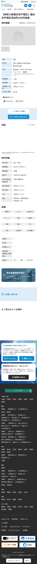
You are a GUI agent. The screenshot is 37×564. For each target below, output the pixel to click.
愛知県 (3, 455)
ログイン (33, 1)
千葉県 (3, 423)
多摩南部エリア (20, 431)
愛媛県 (14, 499)
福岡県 (3, 506)
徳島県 (3, 499)
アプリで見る (31, 125)
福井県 (20, 449)
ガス (30, 224)
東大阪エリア (21, 473)
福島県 (3, 402)
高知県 (20, 499)
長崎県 (14, 506)
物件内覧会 (15, 519)
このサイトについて (15, 526)
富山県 (9, 449)
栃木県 (3, 412)
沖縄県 (10, 509)
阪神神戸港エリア (22, 479)
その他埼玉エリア (16, 420)
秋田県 (25, 399)
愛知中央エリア (22, 455)
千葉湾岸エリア (12, 423)
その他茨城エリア (23, 409)
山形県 (31, 399)
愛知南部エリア (5, 457)
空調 (7, 224)
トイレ (18, 212)
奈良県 (3, 485)
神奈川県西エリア (6, 442)
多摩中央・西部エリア (7, 434)
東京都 (3, 431)
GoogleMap (17, 66)
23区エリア (11, 431)
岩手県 (14, 399)
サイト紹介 (4, 526)
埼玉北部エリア (12, 415)
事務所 (7, 212)
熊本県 (20, 506)
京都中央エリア (12, 471)
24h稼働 (30, 230)
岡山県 (14, 492)
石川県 (14, 449)
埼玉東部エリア (26, 417)
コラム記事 (4, 522)
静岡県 (9, 452)
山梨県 (25, 449)
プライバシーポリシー (14, 530)
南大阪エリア (5, 476)
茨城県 (3, 409)
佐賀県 (9, 506)
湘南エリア (16, 442)
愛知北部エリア (12, 455)
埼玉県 (3, 415)
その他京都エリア (23, 471)
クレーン (7, 218)
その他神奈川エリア (25, 442)
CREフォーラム (5, 519)
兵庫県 (3, 479)
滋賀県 (3, 468)
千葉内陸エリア (15, 425)
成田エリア (25, 425)
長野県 (31, 449)
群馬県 (9, 412)
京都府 (3, 471)
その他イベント (24, 519)
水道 (7, 230)
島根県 (9, 492)
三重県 (3, 460)
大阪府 (3, 473)
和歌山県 (9, 485)
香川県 (9, 499)
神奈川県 (3, 437)
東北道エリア (21, 415)
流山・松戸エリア (23, 423)
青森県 (9, 399)
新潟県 (3, 449)
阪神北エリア (11, 479)
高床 (18, 218)
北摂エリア (13, 476)
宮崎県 (31, 506)
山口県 (25, 492)
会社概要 (25, 530)
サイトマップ (26, 526)
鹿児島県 (3, 509)
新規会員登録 (24, 1)
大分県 (25, 506)
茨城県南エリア (12, 409)
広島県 (20, 492)
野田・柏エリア (5, 425)
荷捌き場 (30, 212)
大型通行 (18, 230)
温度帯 (30, 218)
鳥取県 (3, 492)
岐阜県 (3, 452)
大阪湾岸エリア (12, 473)
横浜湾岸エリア (12, 437)
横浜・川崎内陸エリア (7, 439)
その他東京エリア (20, 434)
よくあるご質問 (18, 390)
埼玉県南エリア (5, 420)
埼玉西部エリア (5, 417)
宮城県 (20, 399)
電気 (18, 224)
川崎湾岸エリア (22, 437)
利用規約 (3, 530)
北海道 (3, 399)
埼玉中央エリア (15, 417)
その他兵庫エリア (20, 482)
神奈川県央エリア (20, 439)
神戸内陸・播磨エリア (7, 482)
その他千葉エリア (6, 428)
